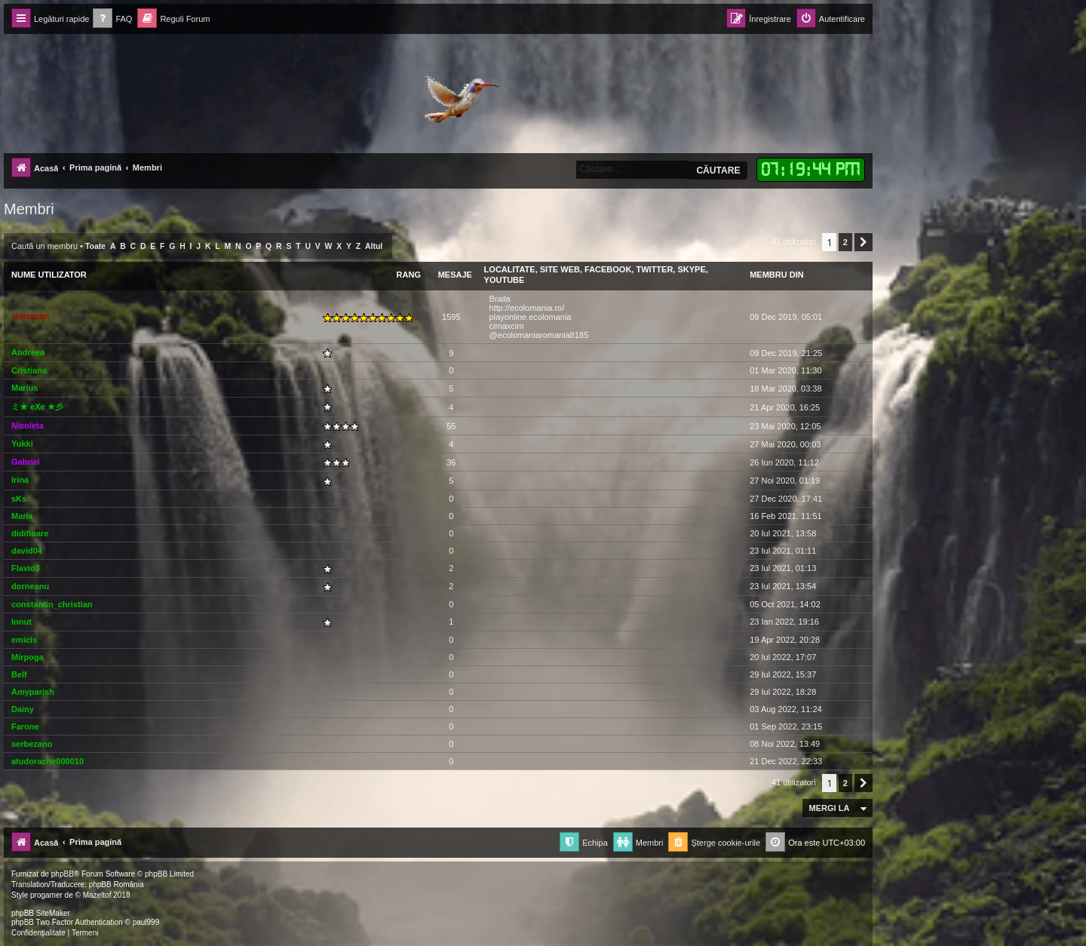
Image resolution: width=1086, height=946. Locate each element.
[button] (863, 242)
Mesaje (455, 274)
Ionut (21, 621)
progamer (46, 895)
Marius (24, 387)
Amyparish (32, 691)
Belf (19, 674)
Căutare (718, 170)
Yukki (22, 443)
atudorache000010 (47, 761)
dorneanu (30, 586)
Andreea (27, 352)
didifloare (30, 533)
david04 (26, 550)
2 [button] (845, 242)
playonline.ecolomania (530, 316)
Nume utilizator (49, 274)
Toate (95, 246)
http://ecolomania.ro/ (527, 307)
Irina (20, 479)
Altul (373, 246)
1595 (451, 316)
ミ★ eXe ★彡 (37, 406)
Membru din (777, 274)
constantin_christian (52, 604)
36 (451, 462)
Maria (22, 516)
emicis (24, 639)
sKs (18, 498)
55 (451, 426)
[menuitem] (112, 19)
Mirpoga (27, 657)
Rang (409, 274)
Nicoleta (27, 425)
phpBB (62, 874)
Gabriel (25, 461)
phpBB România (116, 884)
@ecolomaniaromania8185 (539, 334)
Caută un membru (44, 245)
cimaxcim (30, 316)
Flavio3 (25, 568)
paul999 (146, 922)
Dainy (22, 709)
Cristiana (29, 370)
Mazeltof (97, 895)
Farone (25, 726)
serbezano (31, 743)
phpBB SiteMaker (40, 913)
